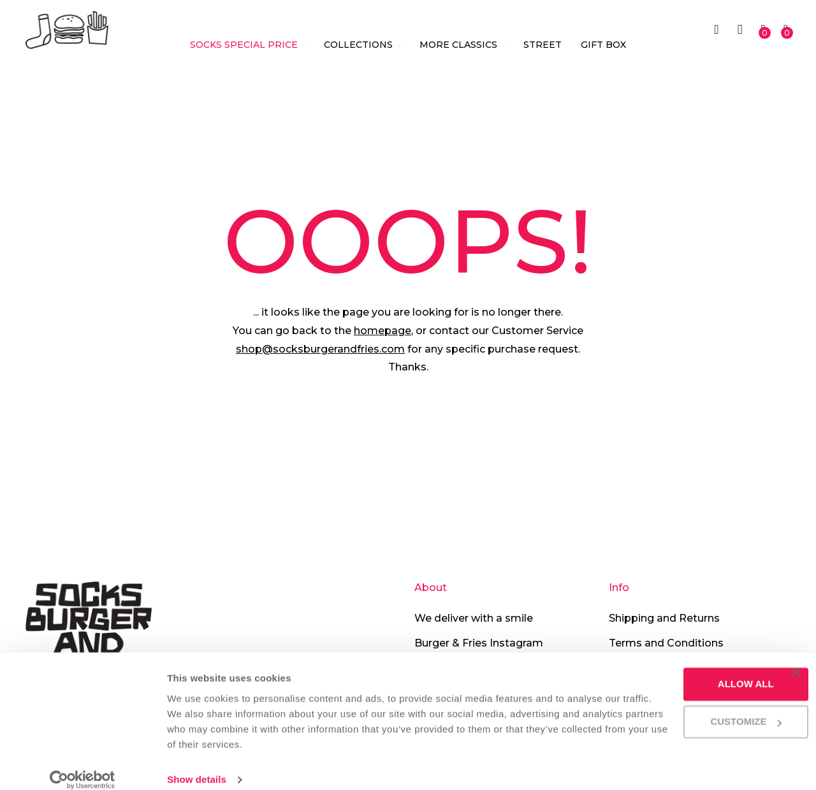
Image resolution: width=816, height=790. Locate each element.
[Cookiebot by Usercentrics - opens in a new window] (82, 765)
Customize (686, 706)
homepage (382, 331)
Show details (196, 764)
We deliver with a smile (473, 618)
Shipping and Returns (664, 618)
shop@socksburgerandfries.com (320, 349)
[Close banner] (796, 657)
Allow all (686, 669)
